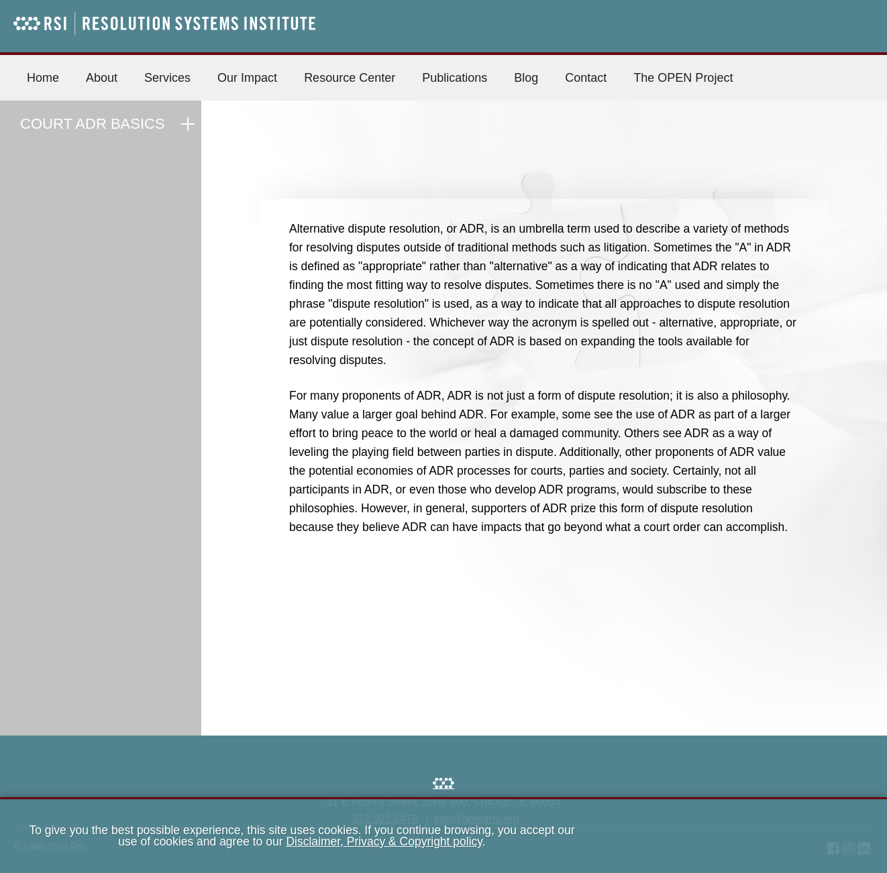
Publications (454, 77)
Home (43, 77)
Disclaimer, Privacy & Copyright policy (384, 841)
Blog (526, 77)
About (101, 77)
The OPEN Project (683, 77)
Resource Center (349, 77)
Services (167, 77)
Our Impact (247, 77)
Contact (586, 77)
